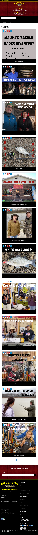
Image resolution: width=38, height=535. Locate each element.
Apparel (21, 484)
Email (3, 472)
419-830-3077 (22, 12)
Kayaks (21, 487)
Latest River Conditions (5, 0)
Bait (20, 485)
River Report (5, 22)
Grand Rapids (16, 12)
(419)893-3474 (3, 495)
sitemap (7, 531)
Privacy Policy (22, 508)
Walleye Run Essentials (24, 493)
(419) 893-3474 (21, 8)
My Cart (21, 514)
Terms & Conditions (24, 505)
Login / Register (23, 513)
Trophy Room (22, 499)
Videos (10, 22)
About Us (21, 497)
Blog (21, 503)
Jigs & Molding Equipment (25, 490)
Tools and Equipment (24, 491)
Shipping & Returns (24, 507)
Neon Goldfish (34, 530)
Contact (21, 502)
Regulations (22, 500)
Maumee (16, 8)
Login (34, 0)
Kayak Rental (22, 488)
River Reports (24, 521)
